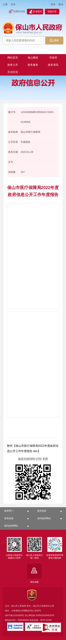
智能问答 (52, 11)
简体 (53, 4)
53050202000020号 (45, 615)
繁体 (60, 4)
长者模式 (37, 11)
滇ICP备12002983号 (14, 615)
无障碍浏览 (19, 11)
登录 (13, 4)
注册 (5, 4)
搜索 (54, 40)
